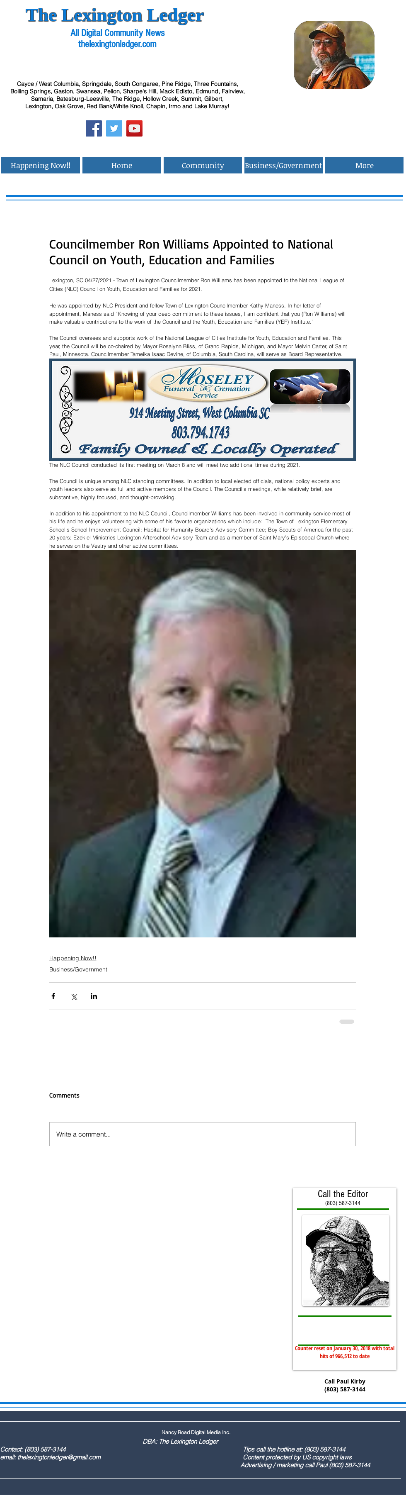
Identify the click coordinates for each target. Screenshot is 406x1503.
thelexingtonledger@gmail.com (58, 1457)
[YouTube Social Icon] (134, 128)
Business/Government (78, 969)
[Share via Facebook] (53, 996)
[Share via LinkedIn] (94, 996)
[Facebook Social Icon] (94, 128)
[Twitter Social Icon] (114, 128)
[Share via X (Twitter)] (73, 996)
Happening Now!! (73, 958)
